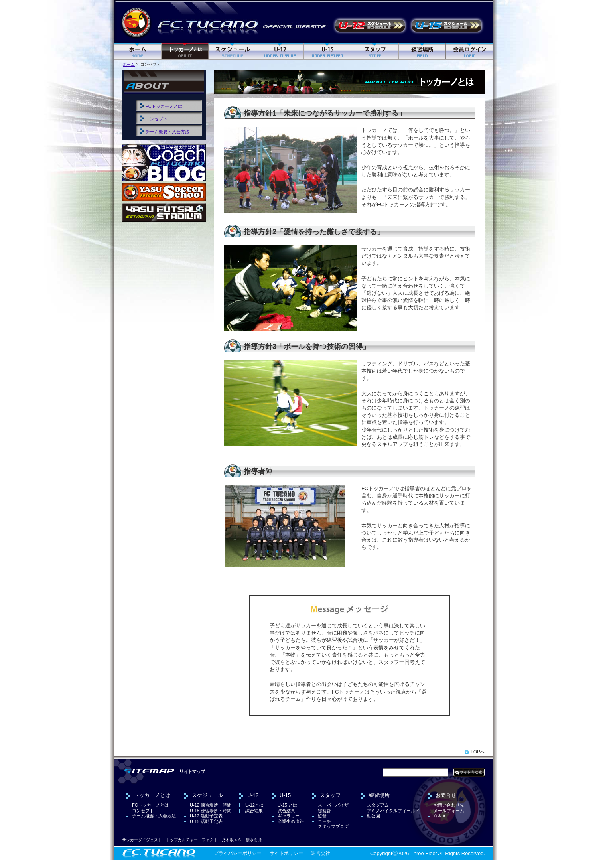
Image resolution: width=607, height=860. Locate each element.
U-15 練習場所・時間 (210, 810)
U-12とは (254, 805)
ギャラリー (289, 815)
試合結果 (254, 810)
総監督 (324, 810)
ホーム (138, 51)
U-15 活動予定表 (446, 25)
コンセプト (157, 118)
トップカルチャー (182, 840)
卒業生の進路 (291, 821)
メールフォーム (449, 810)
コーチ (324, 821)
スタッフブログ (333, 826)
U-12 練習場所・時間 (210, 805)
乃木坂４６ (232, 840)
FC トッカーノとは (185, 51)
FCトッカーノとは (164, 106)
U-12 (280, 51)
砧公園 (373, 815)
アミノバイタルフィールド (393, 810)
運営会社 (320, 853)
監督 (322, 815)
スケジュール (232, 51)
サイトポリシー (286, 853)
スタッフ (375, 51)
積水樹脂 (254, 840)
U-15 (327, 51)
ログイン (469, 51)
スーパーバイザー (335, 805)
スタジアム (378, 805)
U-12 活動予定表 (370, 25)
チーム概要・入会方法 (167, 131)
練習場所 (422, 51)
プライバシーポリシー (238, 853)
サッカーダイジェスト (142, 840)
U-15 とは (287, 805)
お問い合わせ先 (449, 805)
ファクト (210, 840)
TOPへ (478, 752)
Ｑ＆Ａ (440, 815)
